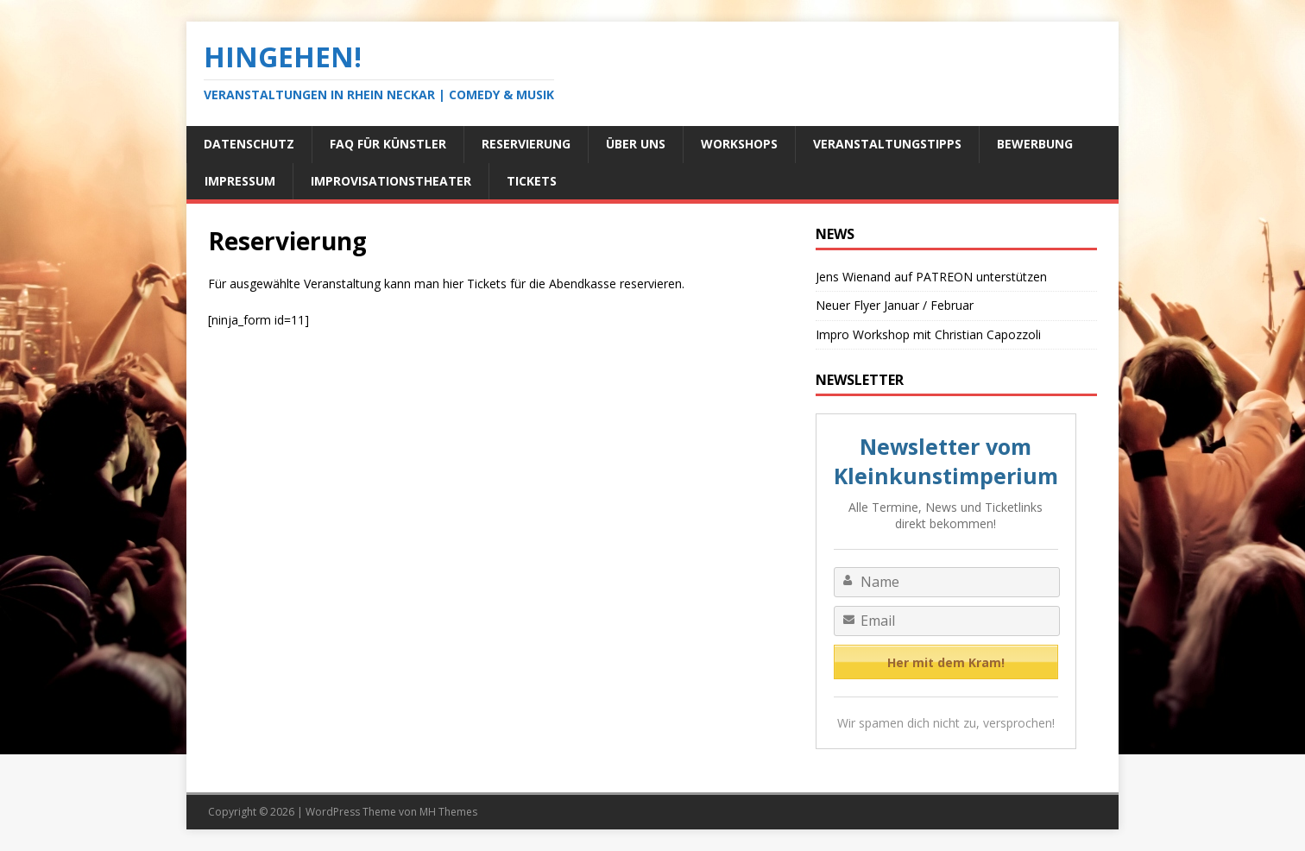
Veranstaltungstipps (887, 144)
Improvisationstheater (391, 181)
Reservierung (526, 144)
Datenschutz (249, 144)
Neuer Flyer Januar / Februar (895, 305)
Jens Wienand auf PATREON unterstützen (931, 276)
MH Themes (448, 811)
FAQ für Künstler (388, 144)
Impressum (240, 181)
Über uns (635, 144)
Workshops (739, 144)
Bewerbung (1035, 144)
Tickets (532, 181)
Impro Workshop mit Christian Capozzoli (928, 334)
